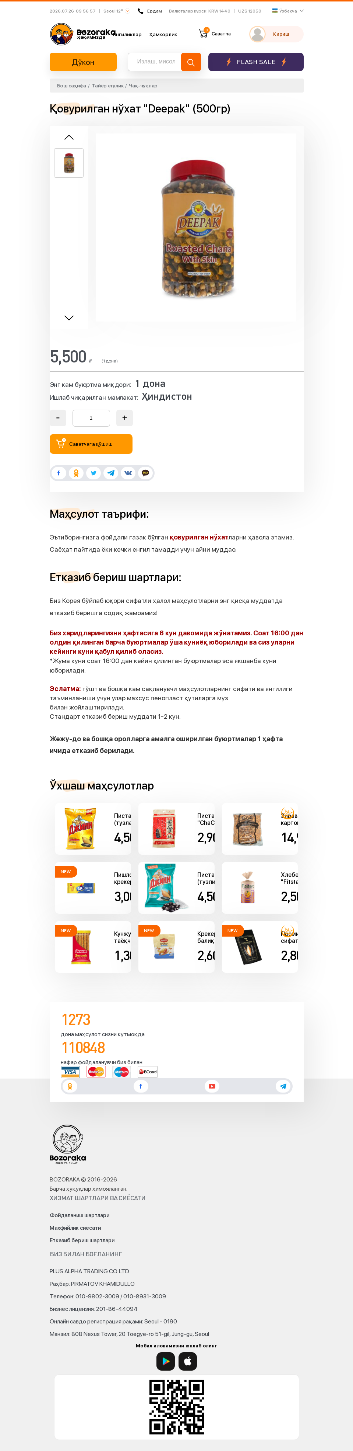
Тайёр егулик (107, 85)
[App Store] (188, 1361)
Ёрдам (150, 11)
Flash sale (256, 61)
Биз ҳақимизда (91, 34)
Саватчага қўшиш (84, 443)
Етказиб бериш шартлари (82, 1240)
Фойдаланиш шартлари (79, 1215)
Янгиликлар (127, 34)
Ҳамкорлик (163, 34)
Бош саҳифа (72, 85)
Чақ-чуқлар (143, 85)
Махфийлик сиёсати (75, 1228)
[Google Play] (165, 1361)
